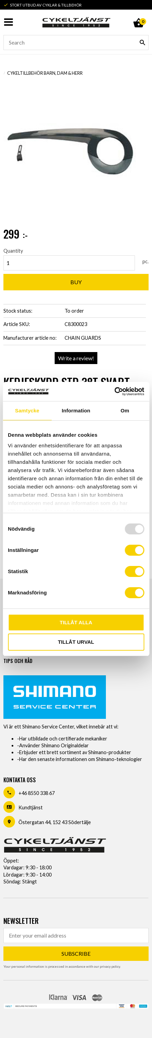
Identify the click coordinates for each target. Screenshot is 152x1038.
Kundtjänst (30, 807)
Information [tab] (76, 410)
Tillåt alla (76, 622)
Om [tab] (125, 410)
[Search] (142, 42)
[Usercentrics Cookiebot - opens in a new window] (114, 391)
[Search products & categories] (76, 42)
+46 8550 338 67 (36, 793)
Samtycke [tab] (27, 410)
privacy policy (110, 966)
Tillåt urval (76, 642)
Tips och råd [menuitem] (17, 660)
